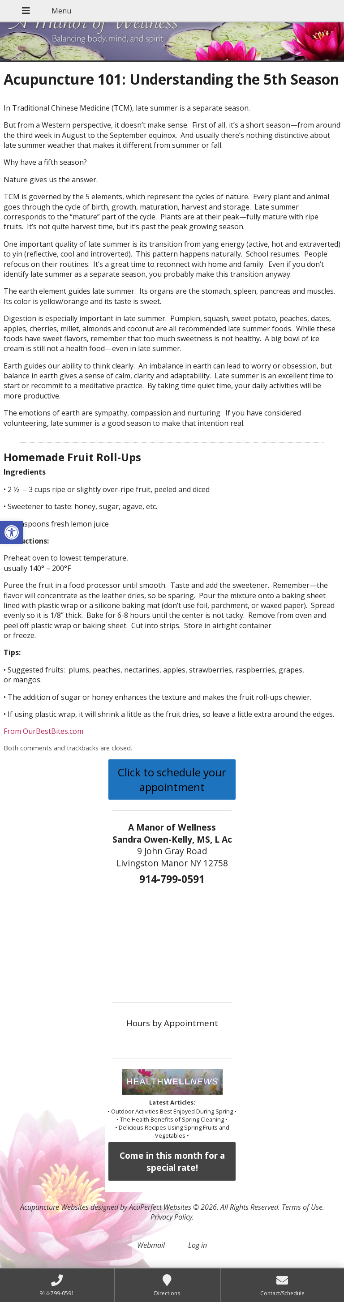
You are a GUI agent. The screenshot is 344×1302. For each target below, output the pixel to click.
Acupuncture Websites (54, 1207)
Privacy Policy (171, 1217)
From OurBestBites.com (43, 731)
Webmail (151, 1245)
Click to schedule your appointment (172, 779)
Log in (197, 1245)
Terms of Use (302, 1207)
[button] (11, 532)
